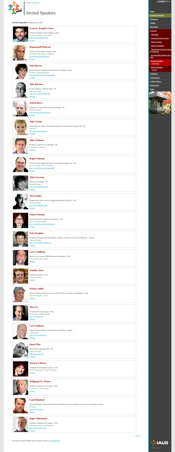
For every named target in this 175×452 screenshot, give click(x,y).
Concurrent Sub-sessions (160, 38)
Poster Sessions (156, 42)
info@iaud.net (55, 441)
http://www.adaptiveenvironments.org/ (42, 224)
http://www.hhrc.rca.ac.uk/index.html (41, 168)
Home (28, 3)
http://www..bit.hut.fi (36, 409)
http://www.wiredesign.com (38, 187)
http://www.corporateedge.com (39, 94)
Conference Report (157, 15)
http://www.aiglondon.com (38, 205)
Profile (32, 41)
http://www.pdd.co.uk (36, 354)
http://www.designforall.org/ (38, 38)
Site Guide (154, 27)
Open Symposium (157, 46)
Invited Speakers (160, 62)
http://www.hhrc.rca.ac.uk (38, 131)
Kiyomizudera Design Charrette (160, 56)
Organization (155, 78)
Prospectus (154, 19)
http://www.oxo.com (36, 317)
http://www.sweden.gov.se (38, 335)
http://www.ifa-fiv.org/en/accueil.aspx (42, 75)
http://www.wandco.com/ (37, 428)
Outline (153, 23)
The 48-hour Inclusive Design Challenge (160, 51)
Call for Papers (155, 81)
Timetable (154, 35)
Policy (152, 89)
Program (36, 3)
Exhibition (154, 74)
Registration (154, 85)
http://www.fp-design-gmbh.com (40, 243)
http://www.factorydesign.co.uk (39, 112)
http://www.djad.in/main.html (39, 56)
